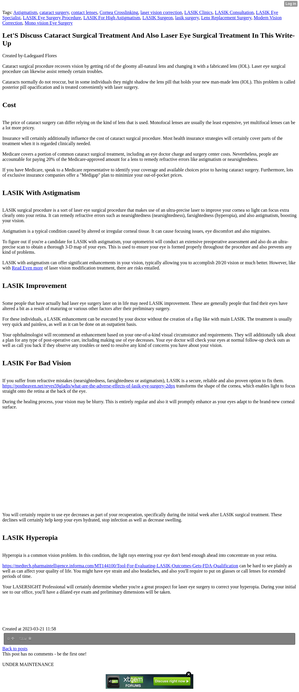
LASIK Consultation (234, 12)
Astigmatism (25, 12)
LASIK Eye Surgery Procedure (52, 17)
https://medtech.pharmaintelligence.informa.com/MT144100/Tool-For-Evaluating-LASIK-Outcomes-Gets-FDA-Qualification (120, 565)
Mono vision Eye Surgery (49, 22)
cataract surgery (54, 12)
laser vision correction (161, 12)
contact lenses (84, 12)
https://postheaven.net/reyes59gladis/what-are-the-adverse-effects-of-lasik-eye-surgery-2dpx (88, 385)
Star (25, 639)
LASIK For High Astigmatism (111, 17)
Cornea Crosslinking (119, 12)
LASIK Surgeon (157, 17)
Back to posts (14, 648)
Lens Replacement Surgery (226, 17)
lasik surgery (187, 17)
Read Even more (27, 267)
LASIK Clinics (198, 12)
